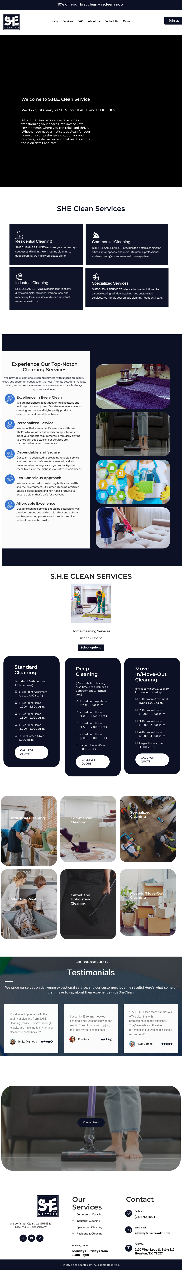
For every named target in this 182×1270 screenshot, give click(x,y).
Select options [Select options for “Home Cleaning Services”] (91, 647)
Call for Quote (26, 752)
